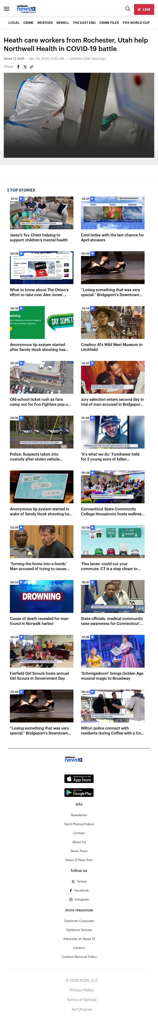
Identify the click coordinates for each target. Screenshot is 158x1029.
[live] (144, 9)
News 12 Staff (14, 58)
